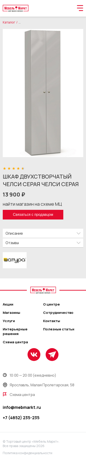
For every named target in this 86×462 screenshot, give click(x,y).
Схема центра (15, 342)
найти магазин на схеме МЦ (32, 204)
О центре (51, 304)
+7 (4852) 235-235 (21, 417)
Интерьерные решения (15, 331)
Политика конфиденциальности (27, 453)
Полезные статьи (58, 329)
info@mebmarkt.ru (22, 407)
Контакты (51, 321)
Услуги (9, 321)
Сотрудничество (58, 312)
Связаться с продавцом (33, 215)
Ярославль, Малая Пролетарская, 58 (38, 384)
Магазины (11, 312)
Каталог (9, 22)
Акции (8, 304)
